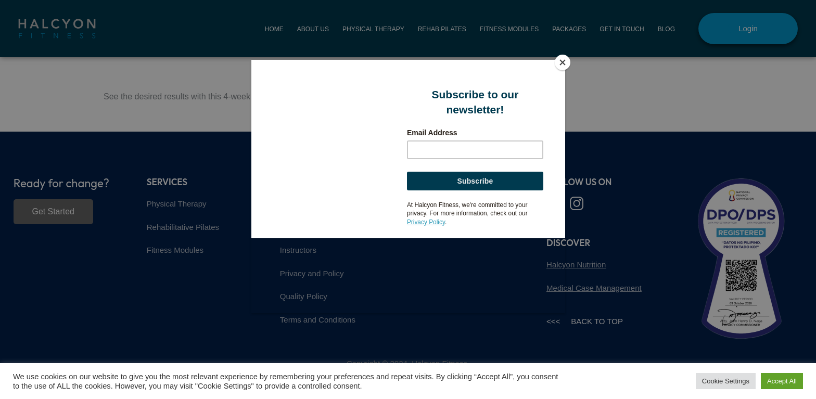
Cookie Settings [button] (725, 381)
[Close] (562, 62)
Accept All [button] (782, 381)
